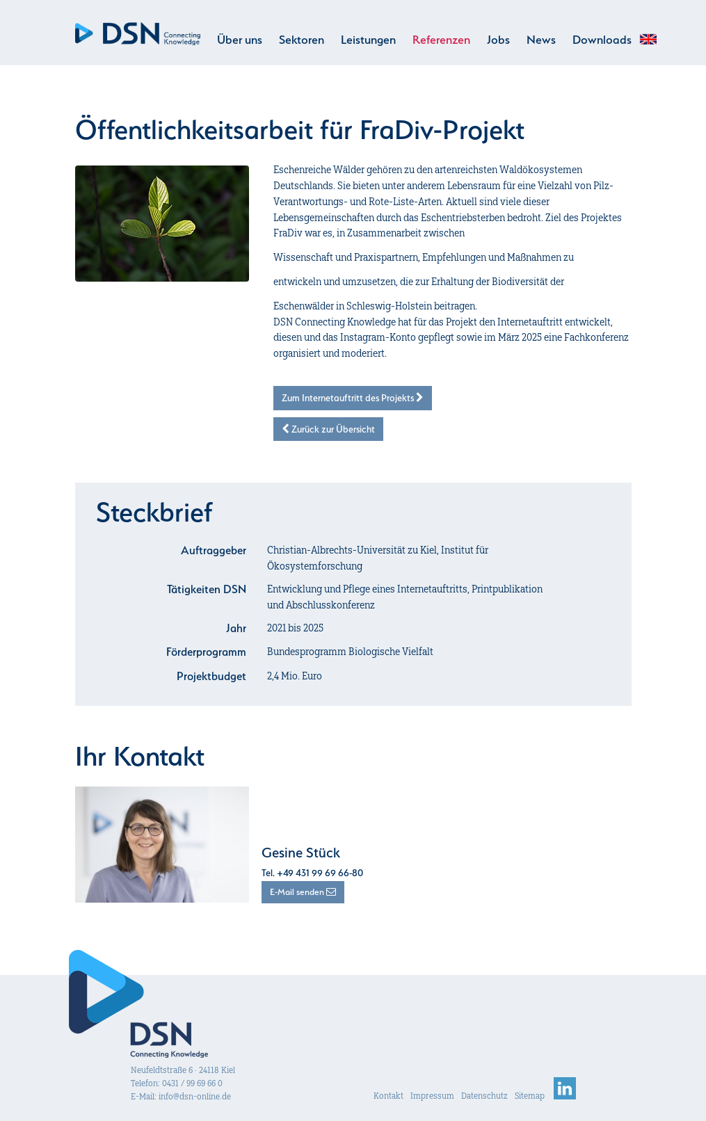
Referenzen (441, 40)
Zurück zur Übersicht (328, 429)
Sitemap (530, 1095)
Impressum (432, 1095)
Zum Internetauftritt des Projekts (353, 397)
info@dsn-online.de (195, 1096)
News (541, 40)
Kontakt (388, 1095)
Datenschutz (484, 1095)
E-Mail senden (303, 892)
